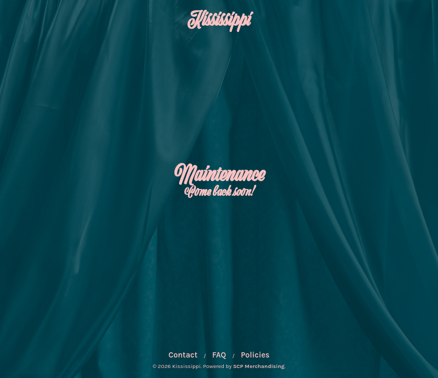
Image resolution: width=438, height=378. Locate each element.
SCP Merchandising (259, 366)
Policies (255, 355)
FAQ (219, 355)
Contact (183, 355)
